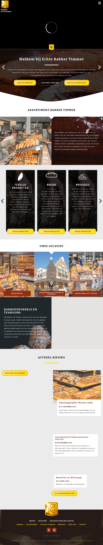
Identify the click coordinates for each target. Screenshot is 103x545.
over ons (72, 524)
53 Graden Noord (85, 541)
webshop (61, 524)
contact (82, 524)
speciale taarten (47, 524)
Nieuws (32, 521)
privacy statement (51, 536)
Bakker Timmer (31, 541)
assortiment (32, 524)
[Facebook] (49, 530)
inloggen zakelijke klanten (62, 521)
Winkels (20, 524)
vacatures (42, 521)
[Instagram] (54, 530)
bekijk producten (20, 231)
